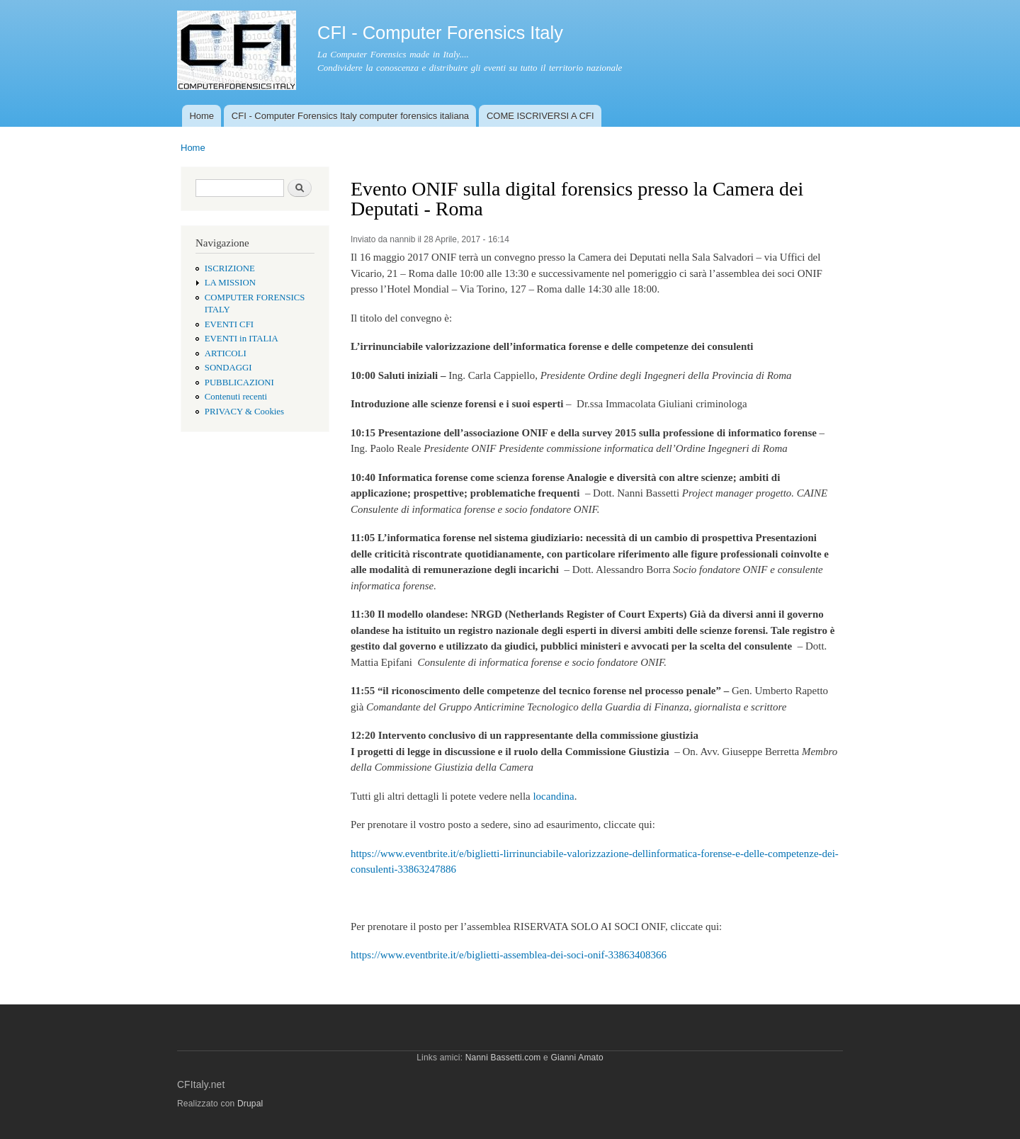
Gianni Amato (576, 1057)
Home (201, 115)
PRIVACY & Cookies (244, 411)
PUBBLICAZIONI (239, 382)
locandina (553, 796)
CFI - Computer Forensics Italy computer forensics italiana (350, 115)
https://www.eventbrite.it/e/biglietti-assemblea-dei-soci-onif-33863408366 (509, 954)
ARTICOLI (225, 353)
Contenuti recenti (236, 397)
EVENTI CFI (229, 324)
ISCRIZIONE (230, 268)
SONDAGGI (228, 368)
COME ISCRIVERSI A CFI (540, 115)
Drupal (250, 1104)
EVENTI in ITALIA (241, 339)
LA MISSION (230, 283)
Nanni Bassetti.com (503, 1057)
